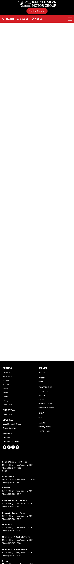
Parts (40, 382)
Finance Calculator (11, 441)
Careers (42, 399)
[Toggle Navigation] (70, 19)
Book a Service (37, 11)
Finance (6, 437)
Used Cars (7, 405)
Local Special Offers (12, 424)
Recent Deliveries (46, 407)
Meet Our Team (45, 403)
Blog (40, 417)
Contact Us (43, 391)
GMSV (5, 392)
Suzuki (6, 380)
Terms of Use (44, 431)
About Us (42, 395)
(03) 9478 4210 (14, 530)
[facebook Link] (4, 447)
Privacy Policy (44, 427)
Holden (6, 396)
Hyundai (6, 372)
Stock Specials (9, 428)
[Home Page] (37, 4)
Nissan (6, 384)
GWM (5, 388)
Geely (5, 401)
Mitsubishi (7, 376)
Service (41, 372)
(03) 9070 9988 (15, 543)
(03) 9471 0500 (14, 468)
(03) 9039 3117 (14, 494)
